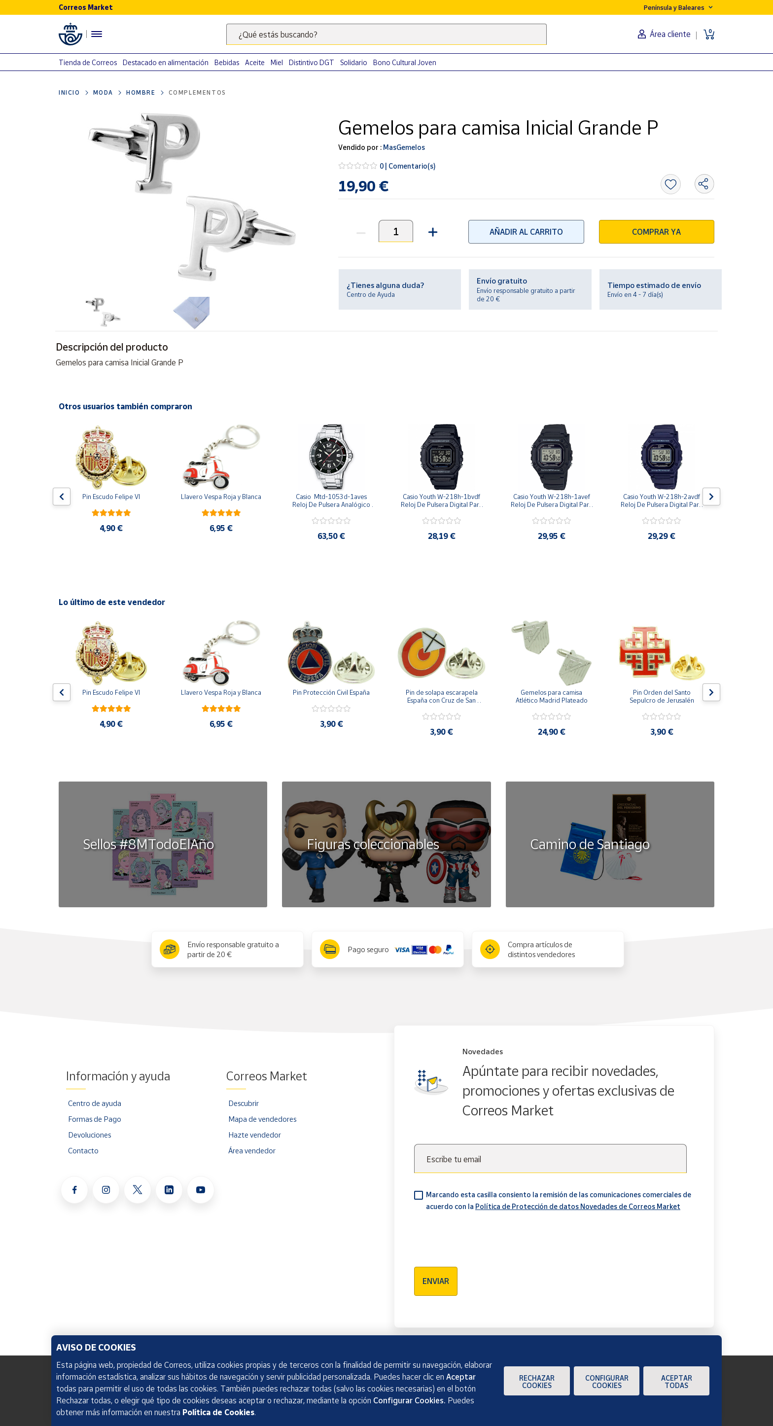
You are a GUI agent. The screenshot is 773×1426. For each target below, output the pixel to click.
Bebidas (226, 62)
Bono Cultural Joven (404, 62)
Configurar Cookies (607, 1382)
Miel (277, 62)
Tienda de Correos (88, 62)
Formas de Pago (94, 1118)
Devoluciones (89, 1134)
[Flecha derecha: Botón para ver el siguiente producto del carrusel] (711, 496)
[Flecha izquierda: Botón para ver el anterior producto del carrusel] (61, 496)
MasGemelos (403, 147)
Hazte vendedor (254, 1134)
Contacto (83, 1150)
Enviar (435, 1281)
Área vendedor (252, 1150)
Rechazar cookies (537, 1382)
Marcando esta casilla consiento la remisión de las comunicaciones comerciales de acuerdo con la (558, 1200)
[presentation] (489, 1235)
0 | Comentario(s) (408, 166)
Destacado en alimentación (166, 62)
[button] (431, 231)
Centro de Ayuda (371, 294)
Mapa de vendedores (262, 1118)
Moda (103, 92)
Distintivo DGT (311, 62)
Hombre (141, 92)
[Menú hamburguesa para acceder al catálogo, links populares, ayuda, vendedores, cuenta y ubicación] (97, 34)
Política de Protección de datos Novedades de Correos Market (577, 1206)
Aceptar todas (676, 1382)
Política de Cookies (218, 1412)
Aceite (255, 62)
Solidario (353, 62)
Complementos (197, 92)
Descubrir (243, 1103)
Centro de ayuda (94, 1103)
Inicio (69, 92)
